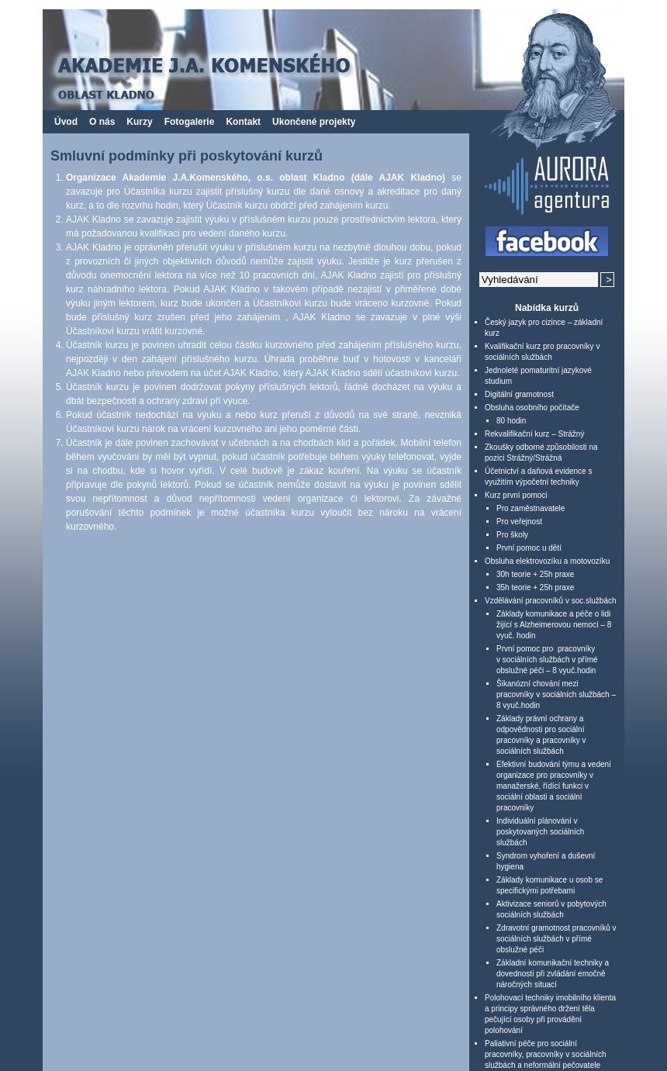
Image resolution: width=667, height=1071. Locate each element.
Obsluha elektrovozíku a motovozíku (547, 561)
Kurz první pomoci (516, 495)
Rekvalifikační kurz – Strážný (534, 434)
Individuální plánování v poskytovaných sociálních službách (540, 832)
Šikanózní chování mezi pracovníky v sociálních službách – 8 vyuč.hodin (556, 694)
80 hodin (511, 420)
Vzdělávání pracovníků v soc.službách (551, 600)
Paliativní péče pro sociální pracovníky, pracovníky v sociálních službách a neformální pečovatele (546, 1054)
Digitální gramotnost (519, 394)
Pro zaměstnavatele (530, 508)
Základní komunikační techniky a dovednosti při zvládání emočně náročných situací (552, 974)
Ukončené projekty (313, 121)
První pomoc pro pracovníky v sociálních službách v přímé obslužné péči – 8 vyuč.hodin (547, 659)
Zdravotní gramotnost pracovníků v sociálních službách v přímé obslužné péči (556, 939)
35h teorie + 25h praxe (535, 587)
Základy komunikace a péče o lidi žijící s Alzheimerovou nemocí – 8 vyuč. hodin (553, 625)
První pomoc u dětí (529, 548)
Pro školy (512, 534)
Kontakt (243, 121)
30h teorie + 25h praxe (535, 574)
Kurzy (139, 121)
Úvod (66, 121)
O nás (102, 121)
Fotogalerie (189, 121)
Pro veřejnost (519, 521)
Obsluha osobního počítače (532, 407)
